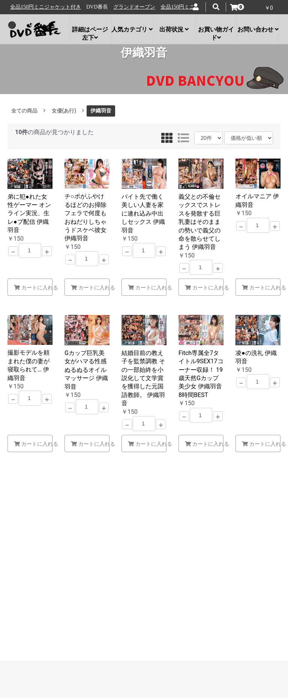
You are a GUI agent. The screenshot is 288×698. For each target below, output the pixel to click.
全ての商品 (24, 111)
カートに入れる (33, 288)
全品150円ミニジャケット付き (96, 7)
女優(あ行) (64, 111)
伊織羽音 (100, 111)
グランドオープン (35, 7)
